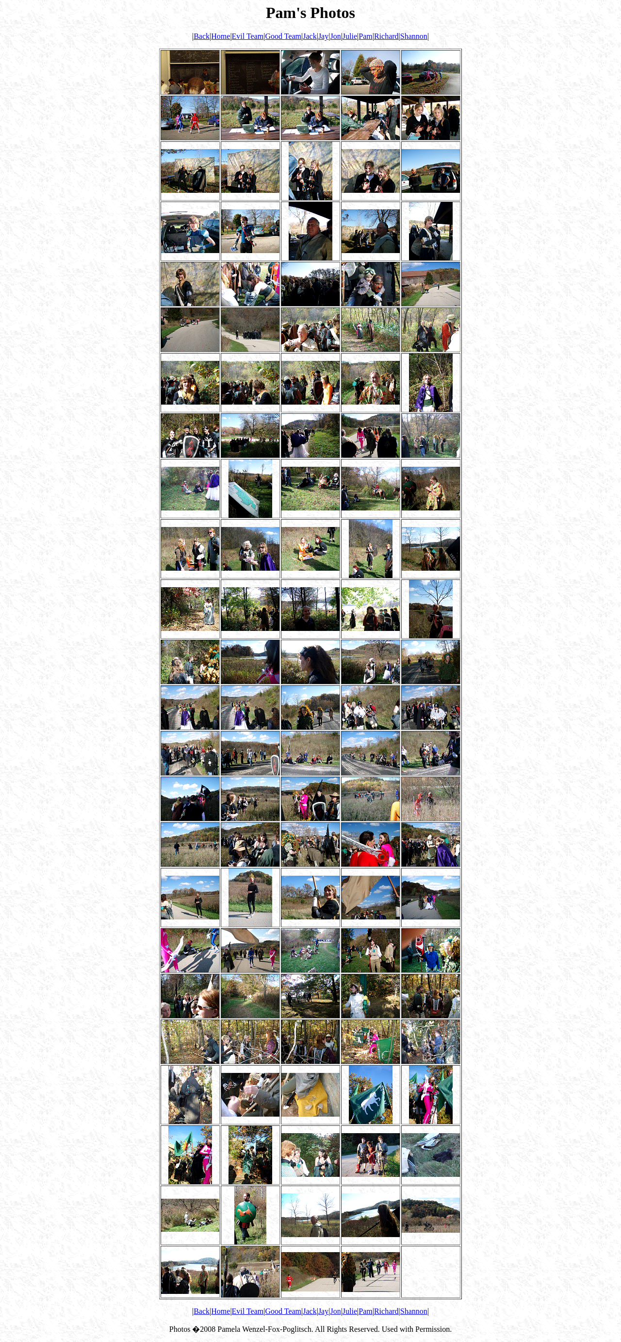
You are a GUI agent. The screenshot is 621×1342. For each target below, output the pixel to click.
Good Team (283, 36)
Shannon (413, 36)
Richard (386, 36)
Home (220, 36)
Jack (309, 36)
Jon (335, 36)
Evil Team (248, 36)
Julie (350, 36)
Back (202, 36)
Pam (365, 36)
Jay (323, 36)
